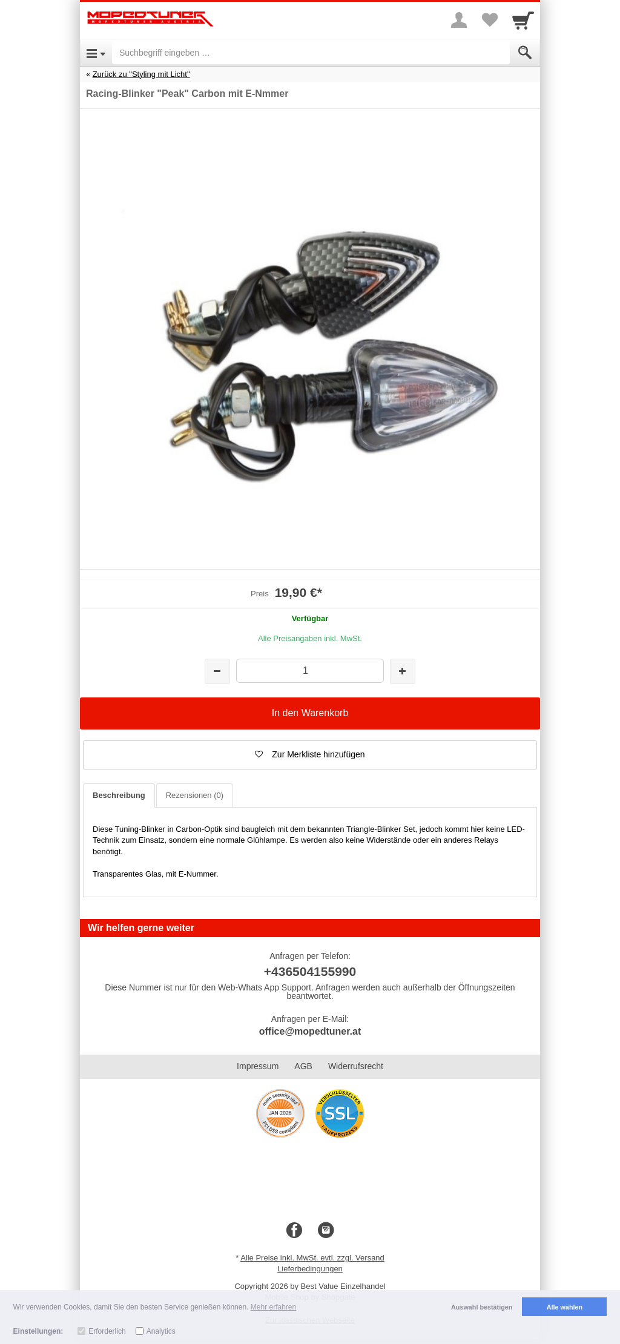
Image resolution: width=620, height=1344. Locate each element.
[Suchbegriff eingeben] (311, 52)
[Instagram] (325, 1231)
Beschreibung (119, 795)
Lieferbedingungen (310, 1268)
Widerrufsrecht (355, 1066)
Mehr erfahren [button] (273, 1307)
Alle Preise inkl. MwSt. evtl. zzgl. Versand (312, 1257)
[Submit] (525, 53)
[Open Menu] (96, 53)
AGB (303, 1066)
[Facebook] (294, 1231)
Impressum (258, 1066)
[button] (310, 754)
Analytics (161, 1331)
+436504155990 (310, 971)
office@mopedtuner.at (310, 1031)
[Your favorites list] (489, 20)
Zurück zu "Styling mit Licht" (141, 74)
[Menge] (309, 670)
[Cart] (523, 20)
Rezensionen (194, 795)
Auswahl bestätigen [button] (481, 1307)
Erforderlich (106, 1331)
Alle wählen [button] (564, 1307)
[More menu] (459, 20)
